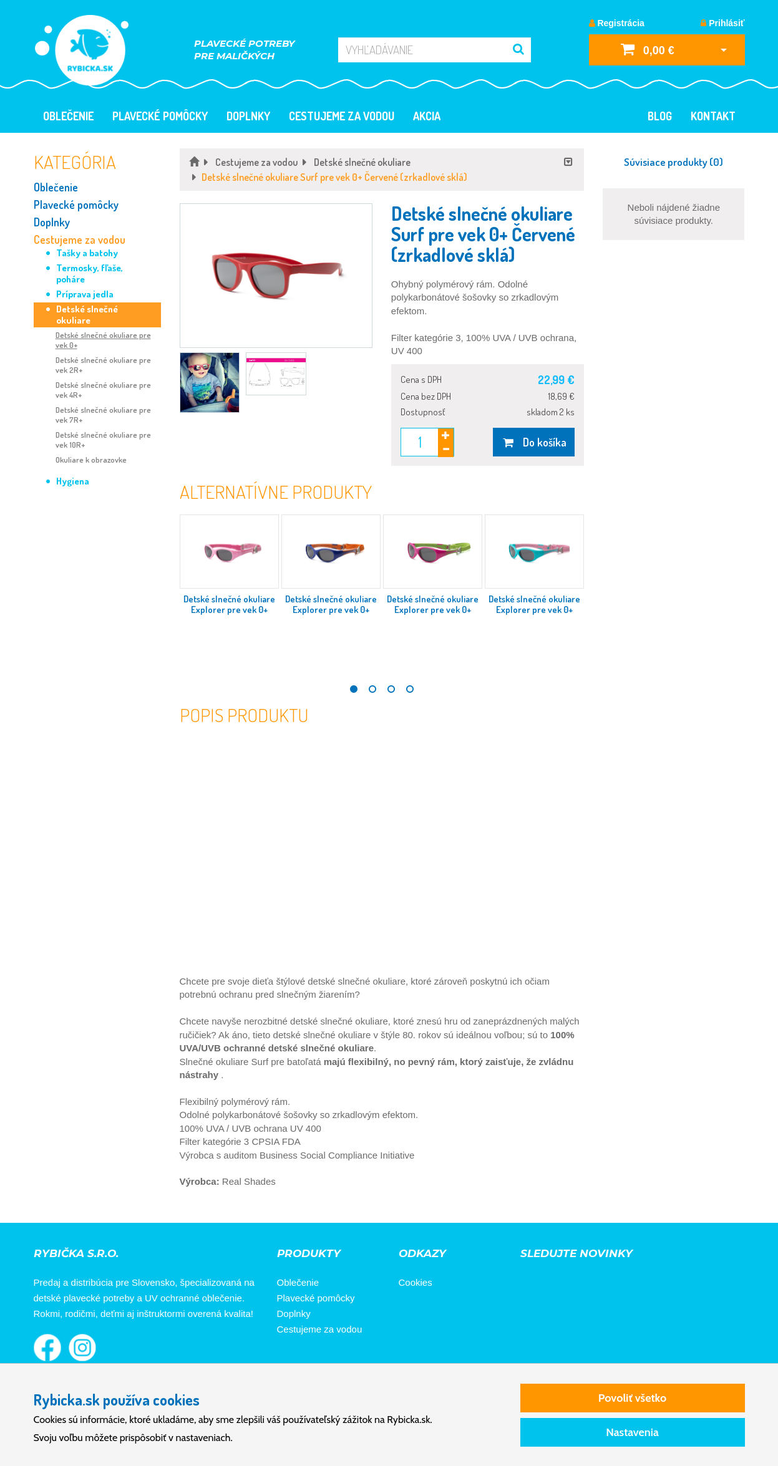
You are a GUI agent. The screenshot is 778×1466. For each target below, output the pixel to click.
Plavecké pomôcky (160, 116)
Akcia (426, 116)
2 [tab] (372, 689)
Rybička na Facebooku (47, 1347)
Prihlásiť (722, 23)
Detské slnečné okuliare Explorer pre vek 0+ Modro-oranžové (331, 609)
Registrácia (616, 23)
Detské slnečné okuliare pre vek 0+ (103, 340)
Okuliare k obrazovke (91, 460)
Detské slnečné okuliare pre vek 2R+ (103, 365)
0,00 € (647, 49)
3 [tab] (391, 689)
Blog (660, 116)
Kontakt (713, 116)
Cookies (415, 1282)
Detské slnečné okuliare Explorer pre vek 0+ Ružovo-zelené (433, 609)
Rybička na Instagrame (82, 1347)
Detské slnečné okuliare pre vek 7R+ (103, 415)
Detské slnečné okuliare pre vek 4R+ (103, 390)
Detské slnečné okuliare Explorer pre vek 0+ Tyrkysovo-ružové (534, 609)
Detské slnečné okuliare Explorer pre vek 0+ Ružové (229, 609)
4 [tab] (410, 689)
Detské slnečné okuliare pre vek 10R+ (103, 440)
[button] (276, 275)
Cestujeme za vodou (341, 116)
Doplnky (248, 116)
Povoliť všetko (632, 1398)
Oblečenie (68, 116)
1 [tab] (354, 689)
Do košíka (533, 442)
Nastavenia (632, 1432)
